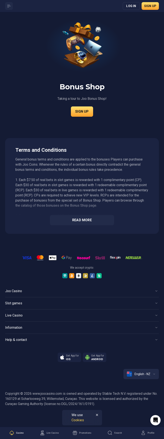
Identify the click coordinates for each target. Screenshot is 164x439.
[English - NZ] (141, 374)
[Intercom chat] (155, 420)
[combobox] (141, 374)
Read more (82, 220)
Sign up (150, 6)
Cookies (78, 420)
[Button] (9, 6)
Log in (131, 6)
